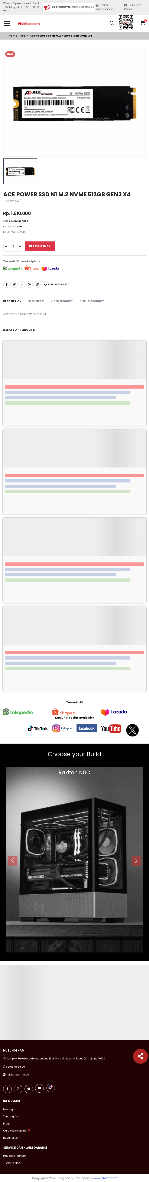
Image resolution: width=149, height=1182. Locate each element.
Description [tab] (12, 301)
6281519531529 (15, 1066)
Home (13, 35)
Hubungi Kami (132, 7)
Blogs (6, 1123)
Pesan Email (40, 246)
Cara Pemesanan (104, 7)
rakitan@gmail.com (19, 1074)
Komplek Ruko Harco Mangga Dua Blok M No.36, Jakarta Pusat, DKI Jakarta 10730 (54, 1058)
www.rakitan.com (105, 1178)
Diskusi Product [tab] (92, 301)
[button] (112, 24)
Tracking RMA (11, 1162)
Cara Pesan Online (14, 1130)
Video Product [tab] (62, 301)
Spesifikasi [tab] (36, 301)
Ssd (23, 35)
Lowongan (9, 1109)
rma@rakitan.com (14, 1155)
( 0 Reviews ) (13, 201)
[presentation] (12, 860)
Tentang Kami (12, 1116)
